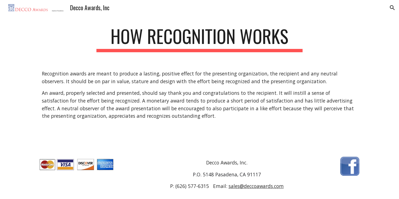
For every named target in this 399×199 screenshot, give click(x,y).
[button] (392, 7)
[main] (199, 38)
